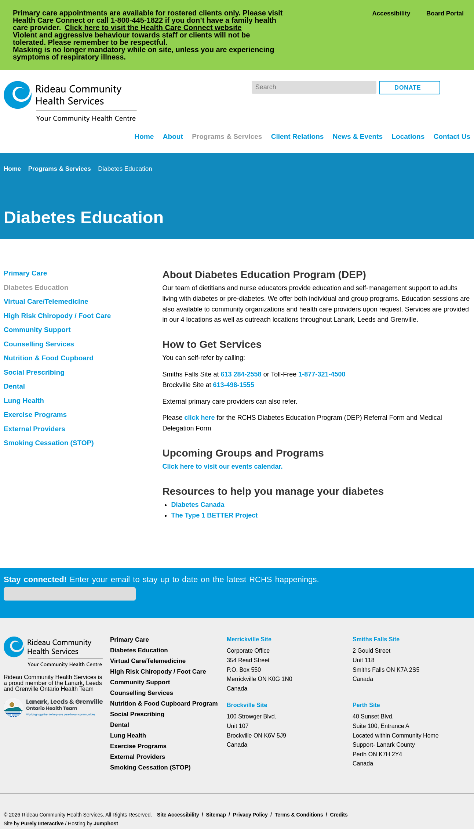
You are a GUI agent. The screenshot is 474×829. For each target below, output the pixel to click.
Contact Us (451, 106)
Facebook (451, 58)
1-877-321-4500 (323, 344)
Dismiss (23, 812)
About (168, 106)
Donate (408, 58)
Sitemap (218, 780)
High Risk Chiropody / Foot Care (58, 286)
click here (199, 387)
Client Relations (295, 106)
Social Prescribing (34, 342)
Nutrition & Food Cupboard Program (151, 666)
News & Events (356, 106)
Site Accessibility (179, 780)
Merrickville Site (250, 599)
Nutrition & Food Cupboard (51, 328)
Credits (344, 780)
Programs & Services (223, 106)
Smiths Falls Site (375, 599)
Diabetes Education (37, 258)
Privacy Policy (253, 780)
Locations (407, 106)
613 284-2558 (239, 344)
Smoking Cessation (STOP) (49, 413)
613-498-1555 (234, 355)
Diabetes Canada (198, 475)
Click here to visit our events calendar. (223, 436)
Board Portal (444, 13)
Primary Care (26, 243)
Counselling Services (39, 314)
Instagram (463, 58)
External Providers (36, 399)
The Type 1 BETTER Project (215, 485)
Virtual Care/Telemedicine (49, 272)
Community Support (39, 300)
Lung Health (25, 371)
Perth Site (367, 665)
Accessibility (391, 13)
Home (138, 106)
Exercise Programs (36, 385)
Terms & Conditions (302, 780)
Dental (15, 356)
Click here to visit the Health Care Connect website (182, 27)
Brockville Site (247, 665)
